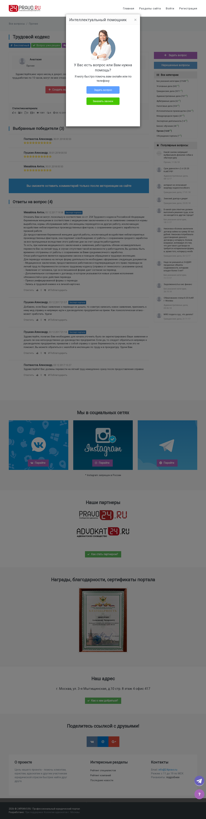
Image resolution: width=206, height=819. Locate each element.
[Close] (135, 20)
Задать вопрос (103, 90)
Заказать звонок (103, 101)
